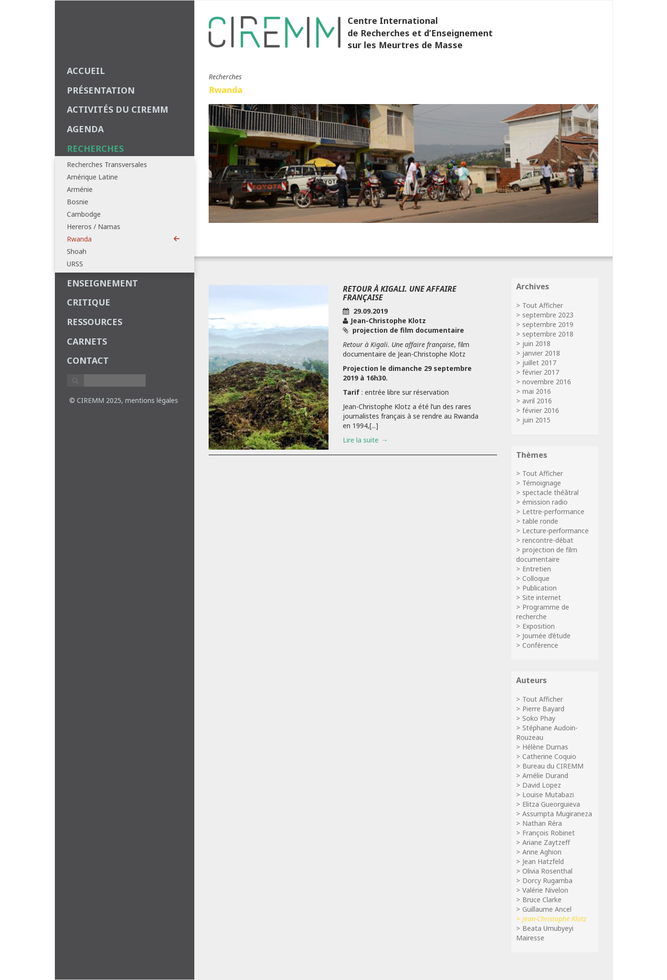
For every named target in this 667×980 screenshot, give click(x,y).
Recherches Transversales (107, 164)
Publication (539, 587)
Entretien (536, 568)
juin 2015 (536, 419)
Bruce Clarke (541, 899)
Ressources (94, 321)
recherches (95, 148)
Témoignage (541, 482)
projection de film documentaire (546, 554)
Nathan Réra (542, 823)
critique (88, 302)
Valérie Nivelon (545, 890)
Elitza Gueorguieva (551, 804)
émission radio (545, 501)
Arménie (80, 189)
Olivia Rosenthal (547, 870)
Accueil (86, 70)
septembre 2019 (547, 324)
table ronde (540, 521)
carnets (87, 341)
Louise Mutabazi (548, 794)
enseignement (102, 283)
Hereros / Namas (93, 226)
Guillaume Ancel (547, 909)
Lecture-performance (555, 530)
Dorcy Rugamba (547, 880)
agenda (85, 129)
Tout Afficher (542, 305)
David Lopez (541, 785)
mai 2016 (536, 391)
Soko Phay (538, 718)
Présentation (101, 90)
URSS (75, 263)
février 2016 (540, 410)
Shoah (76, 251)
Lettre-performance (553, 511)
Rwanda (123, 238)
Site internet (541, 597)
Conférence (540, 645)
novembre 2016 (546, 381)
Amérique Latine (92, 176)
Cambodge (84, 214)
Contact (88, 360)
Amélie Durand (545, 775)
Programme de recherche (542, 611)
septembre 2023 (547, 314)
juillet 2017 (539, 362)
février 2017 (540, 372)
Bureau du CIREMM (552, 765)
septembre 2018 (547, 333)
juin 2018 (536, 343)
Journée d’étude (546, 635)
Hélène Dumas (545, 746)
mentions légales (151, 400)
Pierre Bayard (543, 708)
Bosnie (77, 201)
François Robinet (548, 832)
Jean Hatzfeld (543, 861)
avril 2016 (537, 400)
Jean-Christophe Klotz (554, 918)
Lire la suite (361, 439)
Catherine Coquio (549, 756)
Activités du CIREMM (117, 109)
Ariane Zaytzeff (546, 842)
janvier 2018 (541, 353)
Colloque (536, 578)
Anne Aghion (541, 851)
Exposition (538, 626)
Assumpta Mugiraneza (557, 813)
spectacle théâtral (550, 492)
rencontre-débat (547, 540)
